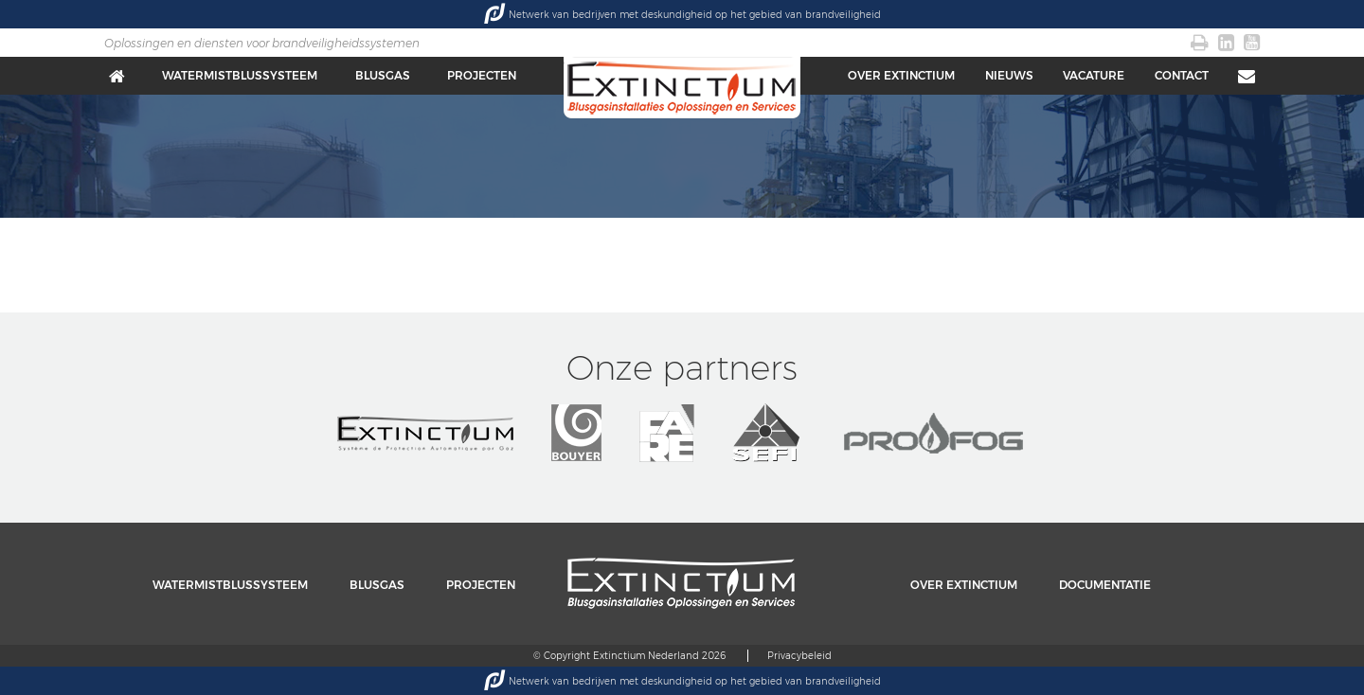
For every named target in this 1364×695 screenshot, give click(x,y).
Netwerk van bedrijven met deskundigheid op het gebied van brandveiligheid (682, 14)
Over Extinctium (901, 75)
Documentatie (1105, 585)
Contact (1182, 75)
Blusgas (382, 75)
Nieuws (1009, 75)
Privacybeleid (799, 656)
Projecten (481, 75)
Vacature (1093, 75)
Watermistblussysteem (239, 75)
